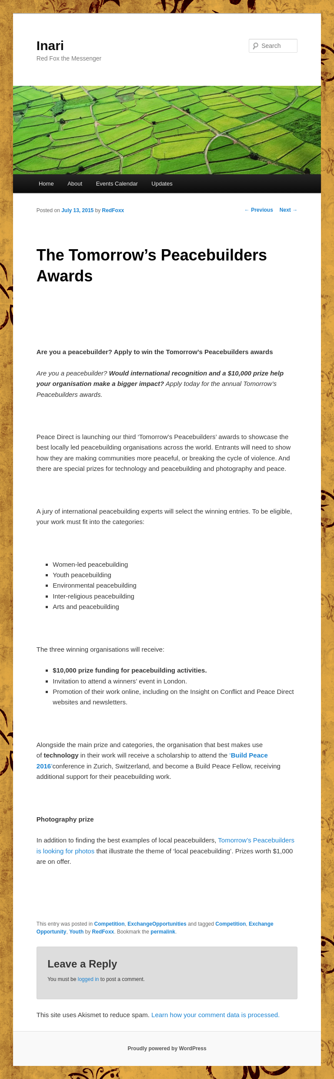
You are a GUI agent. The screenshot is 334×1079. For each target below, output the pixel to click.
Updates (161, 183)
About (74, 183)
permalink (162, 932)
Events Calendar (117, 183)
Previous (258, 210)
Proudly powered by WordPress (166, 1048)
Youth (76, 932)
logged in (88, 979)
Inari (50, 45)
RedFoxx (113, 210)
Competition (109, 924)
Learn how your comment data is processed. (215, 1014)
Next (288, 210)
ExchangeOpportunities (156, 924)
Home (46, 183)
